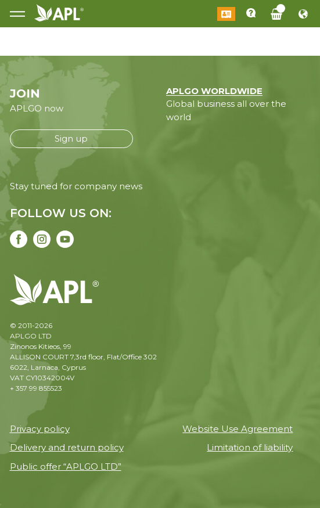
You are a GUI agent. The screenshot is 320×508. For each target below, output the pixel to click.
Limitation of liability (250, 447)
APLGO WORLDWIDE (214, 90)
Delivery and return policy (67, 447)
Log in (226, 14)
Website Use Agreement (237, 428)
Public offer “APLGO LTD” (65, 466)
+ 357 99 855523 (36, 388)
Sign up (71, 138)
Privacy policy (40, 428)
